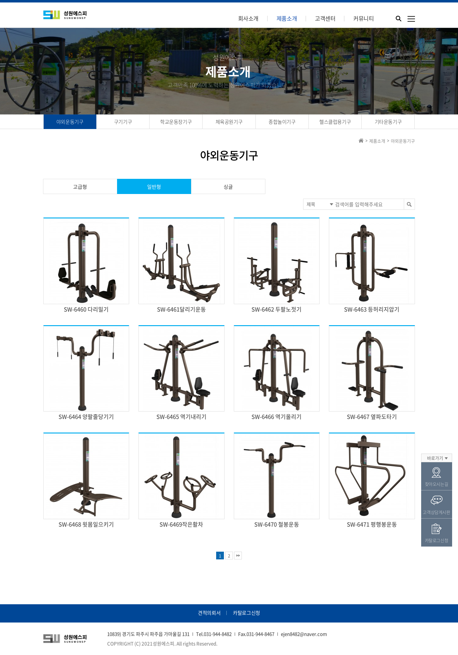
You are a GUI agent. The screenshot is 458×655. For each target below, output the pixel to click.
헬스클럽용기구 (335, 121)
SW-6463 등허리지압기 (371, 309)
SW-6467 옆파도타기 (372, 416)
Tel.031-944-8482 (214, 634)
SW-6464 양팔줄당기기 (86, 416)
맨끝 (238, 555)
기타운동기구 (388, 121)
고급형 (80, 186)
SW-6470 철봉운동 (276, 524)
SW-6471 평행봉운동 (372, 524)
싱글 (228, 186)
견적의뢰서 (209, 612)
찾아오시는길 (436, 477)
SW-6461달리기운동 (181, 309)
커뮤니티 (363, 18)
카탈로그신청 (246, 612)
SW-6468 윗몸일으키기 (86, 524)
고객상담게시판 (436, 505)
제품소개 (287, 18)
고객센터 (325, 18)
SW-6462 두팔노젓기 (276, 309)
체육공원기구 (229, 121)
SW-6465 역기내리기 (181, 416)
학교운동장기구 (176, 121)
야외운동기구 (70, 121)
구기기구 (123, 121)
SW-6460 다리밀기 (86, 309)
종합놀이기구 (282, 121)
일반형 (154, 186)
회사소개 (248, 18)
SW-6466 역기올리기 (276, 416)
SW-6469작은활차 (181, 524)
